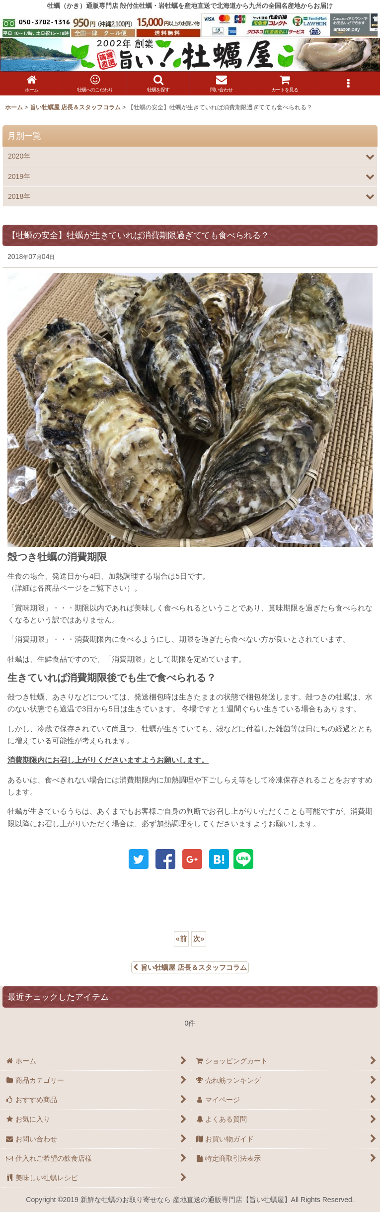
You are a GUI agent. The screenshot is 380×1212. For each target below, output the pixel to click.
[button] (158, 83)
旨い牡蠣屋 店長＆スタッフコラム (190, 967)
